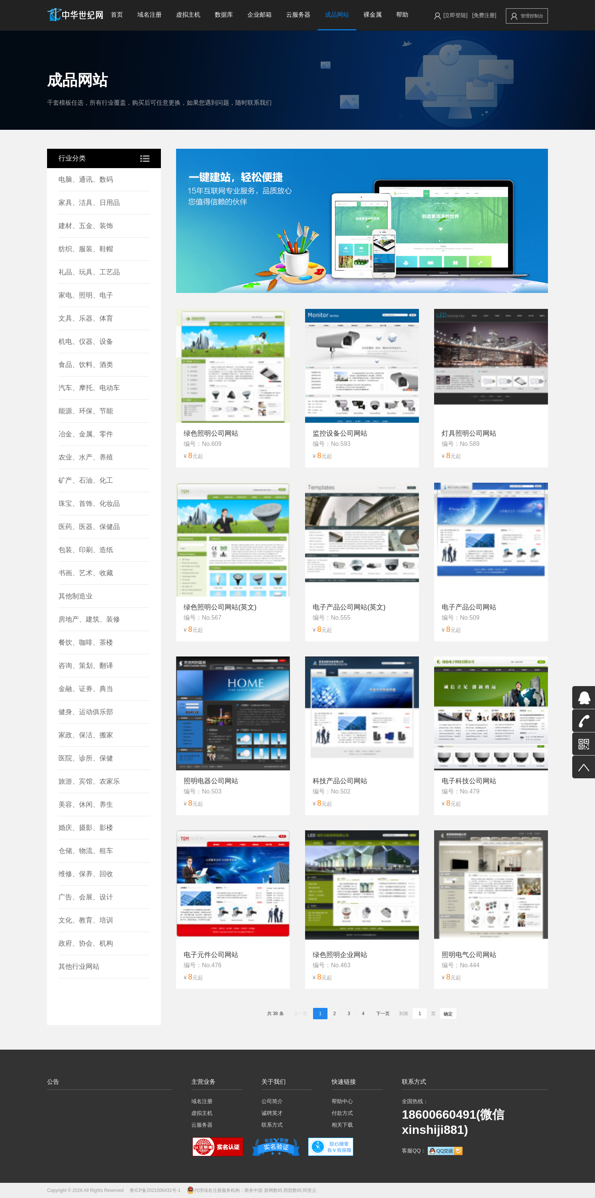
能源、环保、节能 (85, 411)
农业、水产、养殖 (85, 457)
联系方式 (272, 1125)
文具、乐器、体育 (85, 318)
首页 (117, 14)
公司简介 (272, 1101)
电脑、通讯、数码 (85, 179)
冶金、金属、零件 (85, 434)
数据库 (224, 14)
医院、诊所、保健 (85, 758)
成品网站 (337, 14)
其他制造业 (75, 596)
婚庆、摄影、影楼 (85, 827)
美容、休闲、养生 (85, 804)
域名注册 (149, 14)
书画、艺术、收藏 (85, 573)
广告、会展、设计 (85, 897)
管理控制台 (527, 16)
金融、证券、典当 (85, 689)
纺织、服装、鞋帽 (85, 249)
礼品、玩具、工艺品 (89, 272)
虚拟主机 (188, 14)
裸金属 (373, 14)
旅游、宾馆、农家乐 (89, 781)
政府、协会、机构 (85, 943)
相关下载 (342, 1125)
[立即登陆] (455, 15)
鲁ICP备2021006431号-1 (155, 1190)
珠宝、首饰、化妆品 (89, 503)
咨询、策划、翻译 (85, 665)
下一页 (383, 1013)
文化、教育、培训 (85, 920)
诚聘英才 (272, 1113)
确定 (448, 1014)
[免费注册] (484, 15)
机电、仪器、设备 (85, 341)
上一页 (300, 1013)
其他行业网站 (78, 966)
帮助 (402, 14)
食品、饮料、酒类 (85, 364)
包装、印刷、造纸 (85, 550)
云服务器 (298, 14)
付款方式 (342, 1113)
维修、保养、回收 (85, 874)
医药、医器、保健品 (89, 527)
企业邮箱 (259, 14)
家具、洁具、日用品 (89, 202)
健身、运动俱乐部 (85, 712)
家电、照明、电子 (85, 295)
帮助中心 (342, 1101)
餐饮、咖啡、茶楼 (85, 642)
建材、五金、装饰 (85, 226)
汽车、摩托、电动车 (89, 388)
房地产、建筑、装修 (89, 619)
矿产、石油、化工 (85, 480)
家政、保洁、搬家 (85, 735)
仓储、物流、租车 (85, 851)
